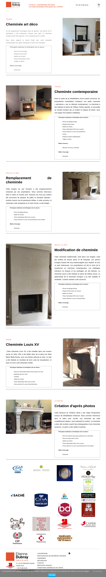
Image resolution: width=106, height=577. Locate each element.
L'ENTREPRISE (42, 553)
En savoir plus (97, 571)
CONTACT (40, 563)
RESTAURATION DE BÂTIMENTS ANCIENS (51, 556)
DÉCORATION (42, 560)
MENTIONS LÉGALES (44, 565)
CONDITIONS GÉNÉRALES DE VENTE (50, 568)
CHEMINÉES (41, 558)
